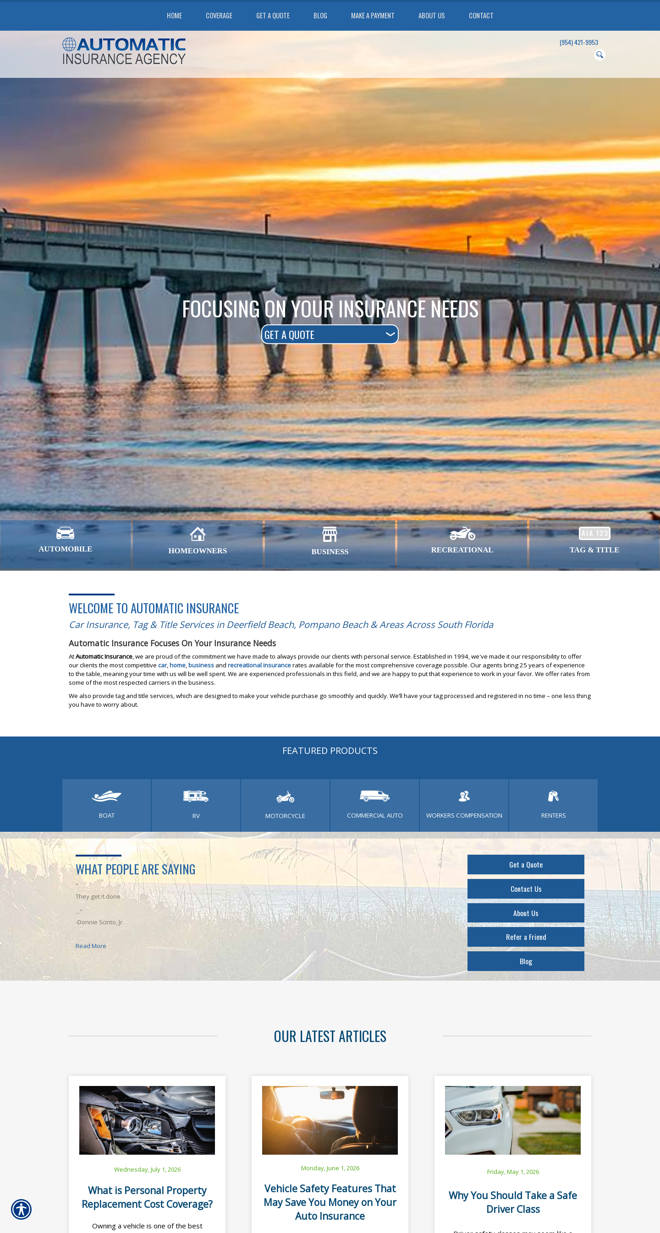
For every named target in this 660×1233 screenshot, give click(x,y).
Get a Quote (526, 865)
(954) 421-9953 (579, 42)
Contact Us (526, 890)
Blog (526, 965)
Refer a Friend (526, 940)
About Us (526, 915)
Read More (91, 946)
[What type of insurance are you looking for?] (330, 334)
